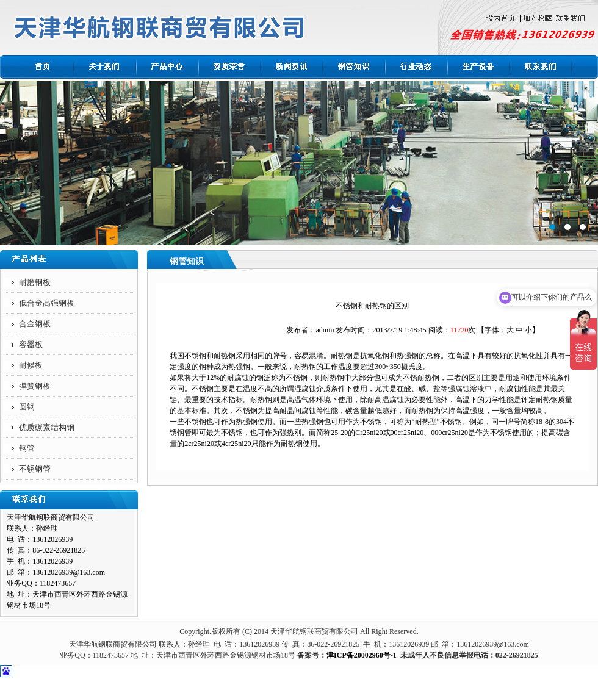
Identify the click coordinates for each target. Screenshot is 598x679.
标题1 (299, 163)
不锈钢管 (35, 468)
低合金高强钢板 (46, 302)
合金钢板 (35, 323)
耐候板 (31, 365)
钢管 (27, 448)
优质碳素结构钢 (46, 427)
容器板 (31, 344)
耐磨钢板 (35, 282)
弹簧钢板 (35, 385)
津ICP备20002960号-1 (361, 655)
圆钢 (27, 406)
